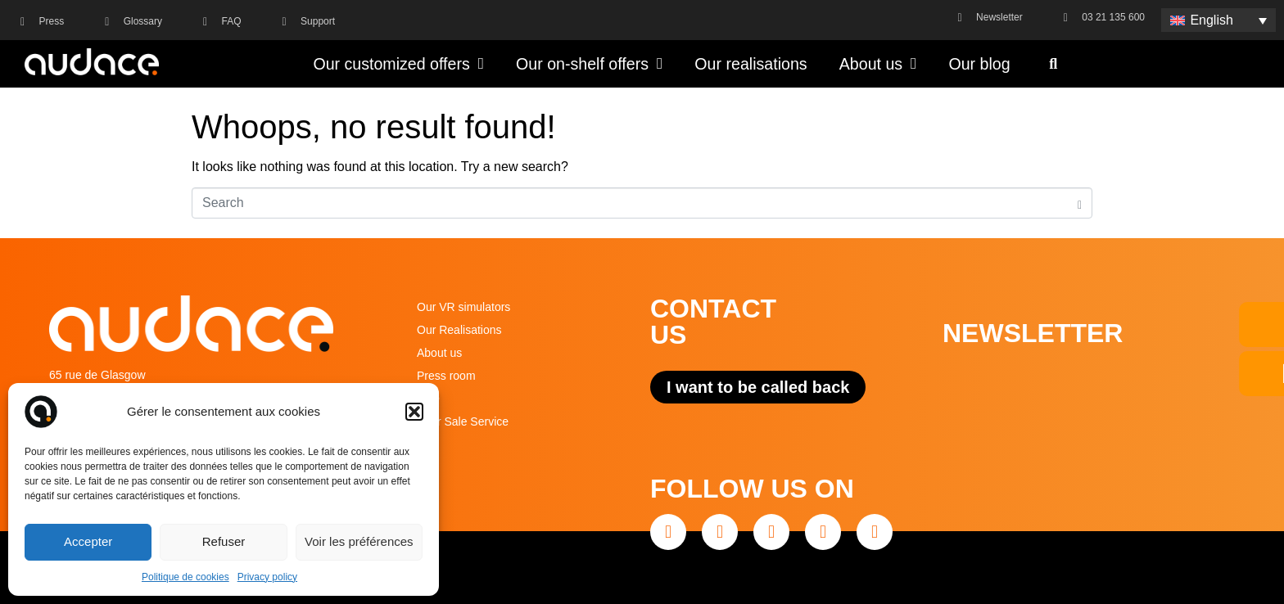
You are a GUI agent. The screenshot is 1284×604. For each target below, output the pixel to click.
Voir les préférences (359, 541)
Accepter (88, 541)
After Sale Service (463, 421)
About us (878, 63)
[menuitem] (1218, 20)
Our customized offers (398, 63)
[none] (1218, 20)
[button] (414, 411)
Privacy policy (267, 577)
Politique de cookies (185, 577)
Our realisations (750, 64)
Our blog (979, 64)
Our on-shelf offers (589, 63)
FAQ (428, 398)
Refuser (224, 541)
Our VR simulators (463, 306)
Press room (446, 375)
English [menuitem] (1211, 20)
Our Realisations (459, 329)
